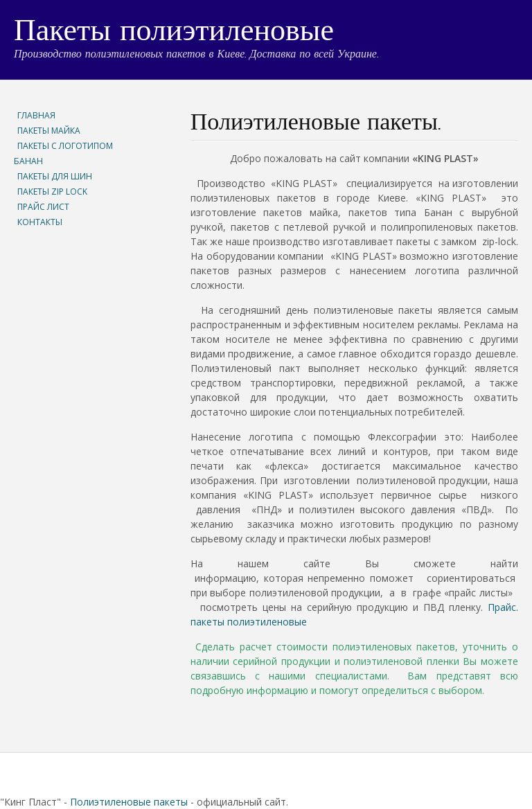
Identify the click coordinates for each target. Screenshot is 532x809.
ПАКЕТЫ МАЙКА (48, 130)
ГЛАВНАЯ (36, 115)
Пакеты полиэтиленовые (174, 32)
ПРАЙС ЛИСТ (43, 207)
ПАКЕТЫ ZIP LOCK (52, 191)
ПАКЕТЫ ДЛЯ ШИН (54, 176)
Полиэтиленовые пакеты (129, 801)
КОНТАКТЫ (39, 222)
